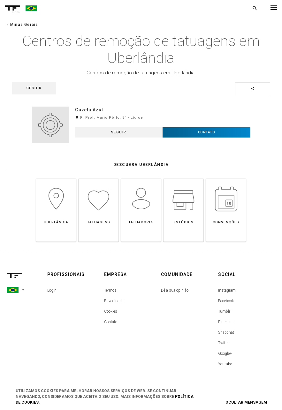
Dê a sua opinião (174, 290)
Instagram (227, 290)
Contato (110, 322)
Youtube (225, 364)
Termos (110, 290)
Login (52, 290)
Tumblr (224, 311)
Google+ (225, 353)
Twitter (224, 343)
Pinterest (225, 322)
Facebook (226, 301)
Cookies (110, 311)
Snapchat (226, 332)
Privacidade (113, 301)
